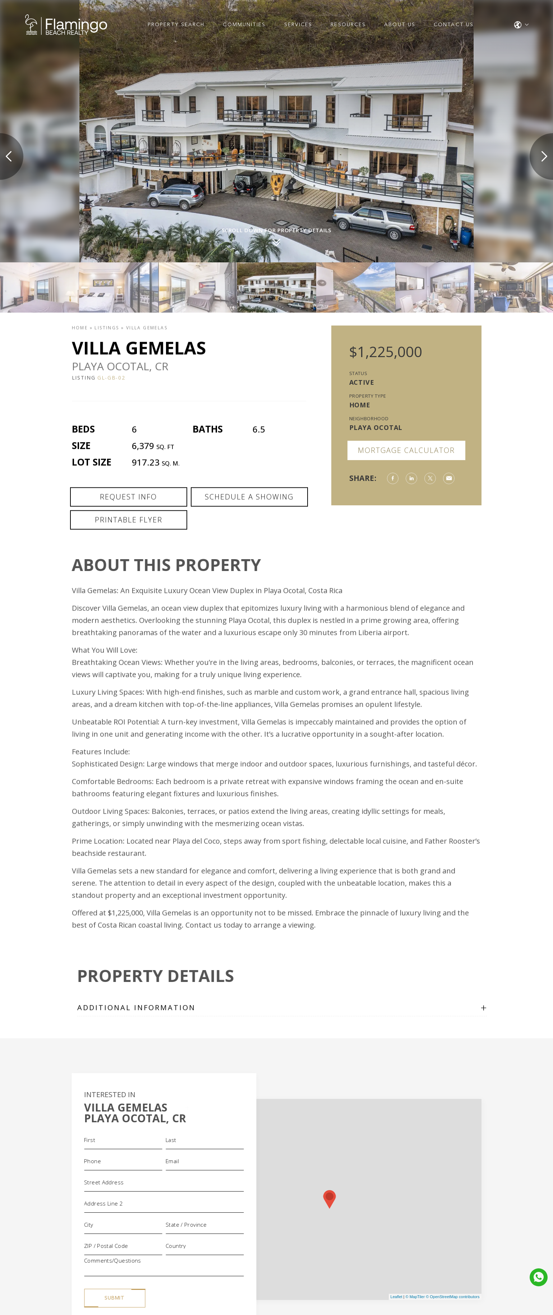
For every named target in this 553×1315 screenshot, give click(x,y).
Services (298, 24)
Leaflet (396, 1297)
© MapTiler (415, 1297)
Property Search (176, 24)
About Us (399, 24)
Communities (244, 24)
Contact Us (454, 24)
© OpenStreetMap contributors (452, 1297)
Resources (348, 24)
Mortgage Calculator (406, 450)
